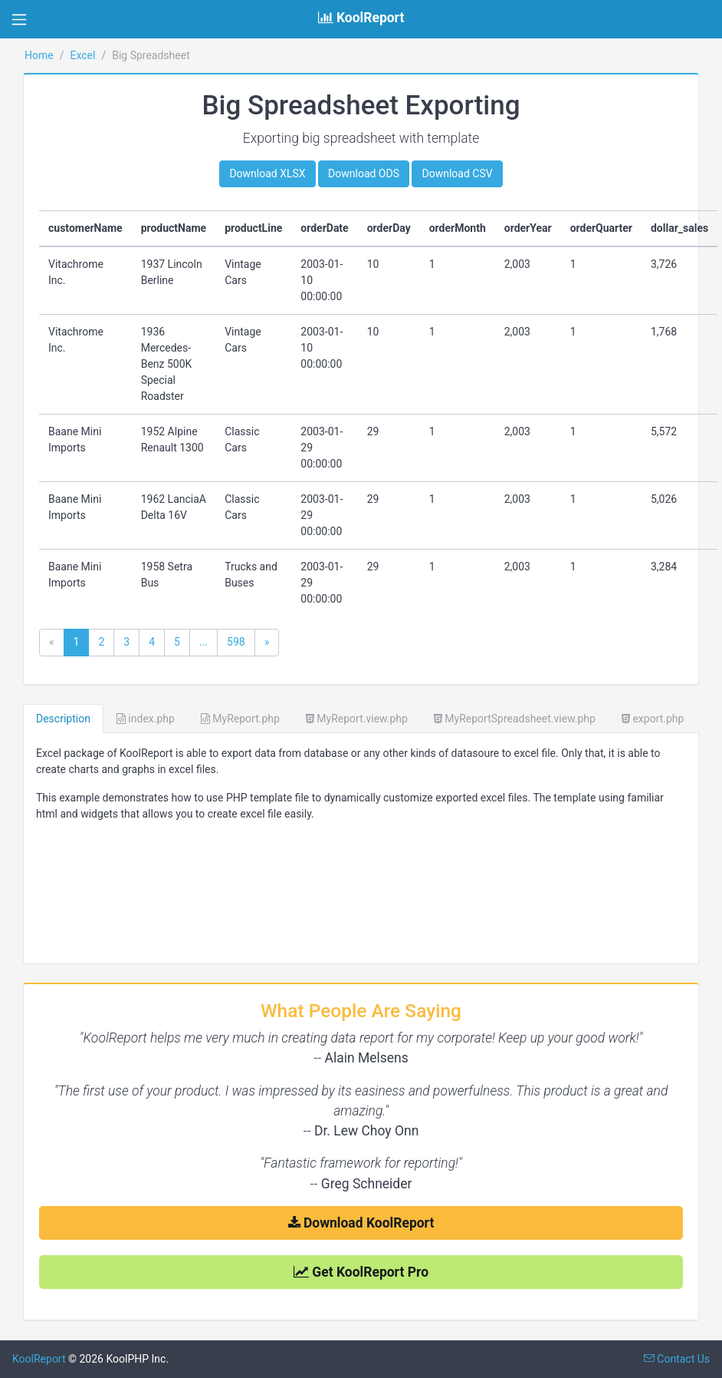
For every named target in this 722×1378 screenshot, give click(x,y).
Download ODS (363, 173)
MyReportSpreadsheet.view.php (515, 718)
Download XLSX (267, 173)
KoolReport (39, 1359)
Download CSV (457, 173)
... (203, 642)
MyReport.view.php (357, 718)
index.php (146, 718)
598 (236, 642)
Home (39, 55)
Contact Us (677, 1359)
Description (63, 718)
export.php (653, 718)
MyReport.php (240, 718)
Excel (82, 55)
